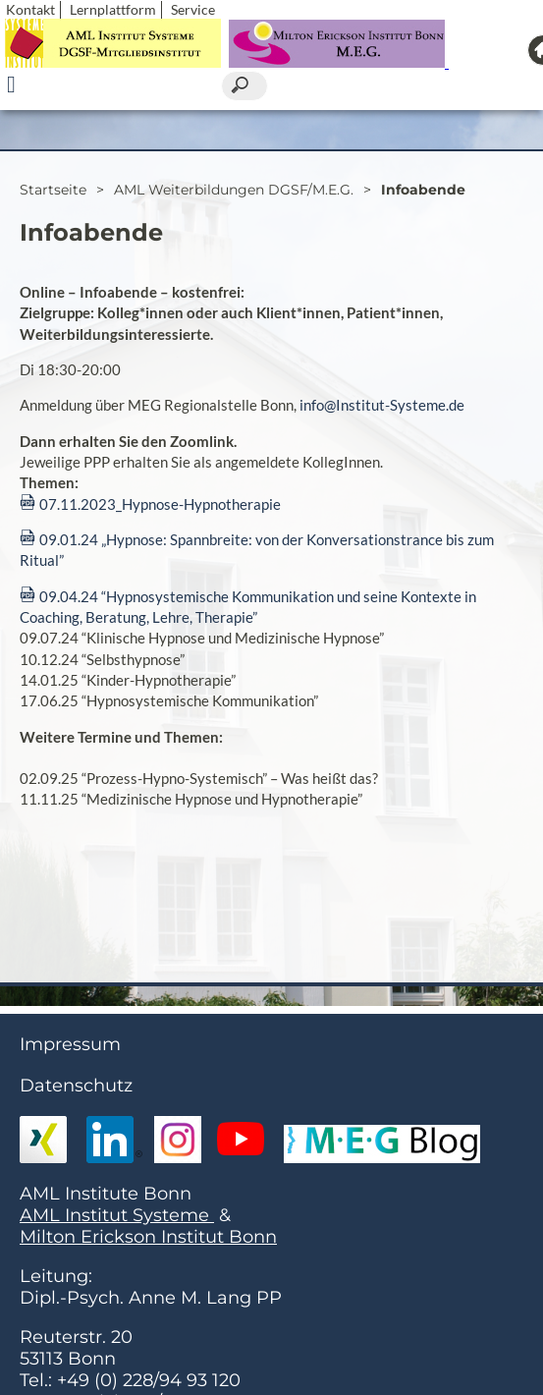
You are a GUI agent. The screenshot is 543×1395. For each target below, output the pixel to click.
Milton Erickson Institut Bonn (148, 1237)
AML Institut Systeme (117, 1215)
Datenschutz (76, 1085)
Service (193, 9)
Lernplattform (113, 9)
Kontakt (30, 9)
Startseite (53, 189)
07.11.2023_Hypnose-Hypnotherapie (160, 504)
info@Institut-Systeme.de (381, 405)
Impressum (70, 1044)
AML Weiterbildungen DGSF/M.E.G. (233, 189)
